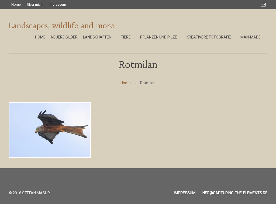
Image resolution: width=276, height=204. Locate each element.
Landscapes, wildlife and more (61, 25)
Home (125, 83)
